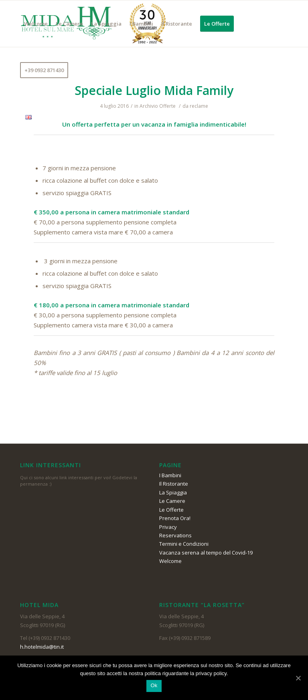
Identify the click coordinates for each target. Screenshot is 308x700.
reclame (199, 106)
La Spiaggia (173, 492)
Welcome (170, 561)
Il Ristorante (173, 483)
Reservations (175, 535)
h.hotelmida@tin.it (42, 646)
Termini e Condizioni (184, 543)
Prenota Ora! (174, 518)
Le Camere (172, 500)
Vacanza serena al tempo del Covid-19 (206, 552)
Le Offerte (171, 509)
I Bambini (170, 475)
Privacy (168, 527)
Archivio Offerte (158, 106)
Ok (153, 685)
